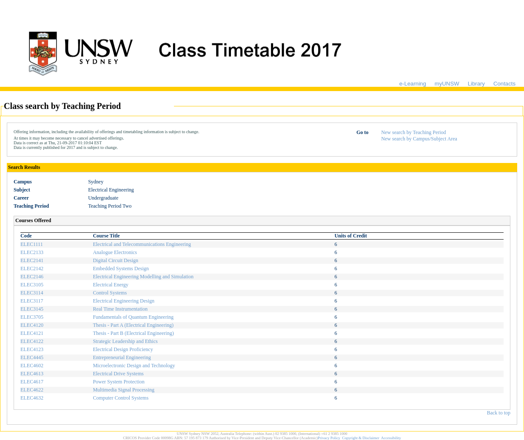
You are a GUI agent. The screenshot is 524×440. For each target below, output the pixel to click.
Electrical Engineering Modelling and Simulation (143, 277)
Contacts (504, 83)
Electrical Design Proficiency (123, 349)
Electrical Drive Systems (118, 374)
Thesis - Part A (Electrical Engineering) (133, 325)
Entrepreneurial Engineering (122, 357)
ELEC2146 (31, 277)
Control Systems (110, 293)
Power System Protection (118, 382)
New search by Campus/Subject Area (419, 139)
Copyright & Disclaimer (360, 438)
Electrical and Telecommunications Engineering (142, 244)
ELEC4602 (31, 366)
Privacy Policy (329, 438)
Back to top (498, 413)
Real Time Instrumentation (120, 309)
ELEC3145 (31, 309)
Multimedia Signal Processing (123, 390)
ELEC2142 (31, 268)
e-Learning (412, 83)
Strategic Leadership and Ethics (125, 341)
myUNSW (447, 83)
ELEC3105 (31, 285)
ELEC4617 (31, 382)
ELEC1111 (31, 244)
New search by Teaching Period (413, 132)
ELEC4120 (31, 325)
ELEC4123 (31, 349)
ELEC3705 (31, 317)
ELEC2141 (31, 260)
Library (476, 83)
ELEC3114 (31, 293)
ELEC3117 (31, 301)
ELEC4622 (31, 390)
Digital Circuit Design (115, 260)
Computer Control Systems (120, 398)
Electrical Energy (110, 285)
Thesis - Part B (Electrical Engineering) (133, 333)
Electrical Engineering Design (123, 301)
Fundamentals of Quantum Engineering (133, 317)
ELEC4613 (31, 374)
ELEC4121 (31, 333)
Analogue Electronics (115, 252)
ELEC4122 (31, 341)
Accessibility (391, 438)
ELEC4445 (31, 357)
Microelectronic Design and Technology (134, 366)
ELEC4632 (31, 398)
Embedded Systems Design (120, 268)
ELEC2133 (31, 252)
